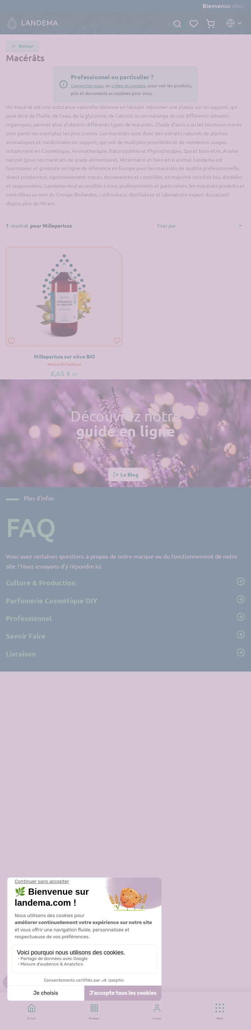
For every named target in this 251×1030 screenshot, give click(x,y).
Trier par (166, 225)
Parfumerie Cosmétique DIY (125, 600)
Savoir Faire (125, 635)
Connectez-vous (87, 85)
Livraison (125, 653)
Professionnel (125, 618)
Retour (22, 46)
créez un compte (129, 85)
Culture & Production (125, 582)
